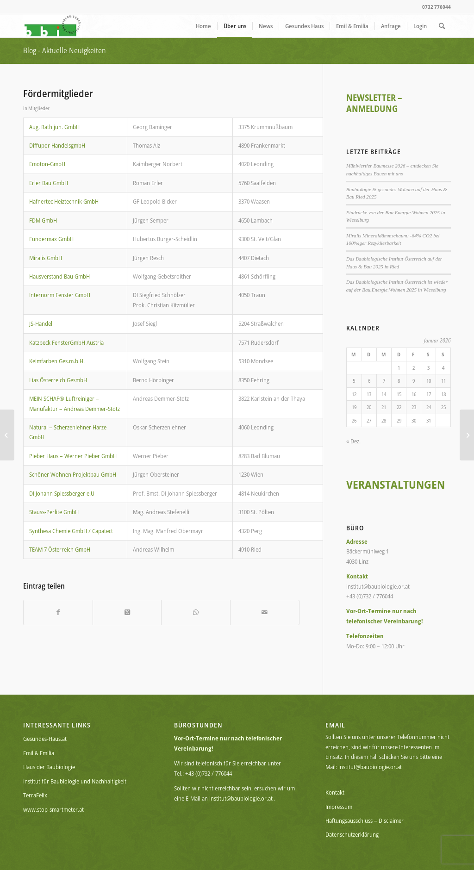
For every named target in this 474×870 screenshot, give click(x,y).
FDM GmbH (43, 220)
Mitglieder (39, 108)
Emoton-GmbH (47, 164)
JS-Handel (40, 323)
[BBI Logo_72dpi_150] (52, 25)
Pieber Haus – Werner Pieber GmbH (73, 456)
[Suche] (442, 25)
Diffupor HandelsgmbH (57, 145)
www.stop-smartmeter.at (53, 809)
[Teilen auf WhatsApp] (196, 612)
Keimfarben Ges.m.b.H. (57, 361)
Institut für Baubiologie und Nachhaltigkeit (74, 781)
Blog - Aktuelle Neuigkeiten (64, 50)
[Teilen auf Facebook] (58, 612)
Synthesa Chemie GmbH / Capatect (71, 531)
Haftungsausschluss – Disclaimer (364, 820)
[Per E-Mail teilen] (265, 612)
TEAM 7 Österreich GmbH (59, 549)
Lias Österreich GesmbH (58, 380)
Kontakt (334, 792)
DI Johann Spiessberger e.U (61, 493)
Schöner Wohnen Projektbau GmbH (72, 474)
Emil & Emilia (38, 753)
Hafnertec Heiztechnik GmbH (64, 201)
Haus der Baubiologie (49, 767)
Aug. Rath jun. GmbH (54, 127)
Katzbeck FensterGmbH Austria (66, 342)
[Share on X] (127, 612)
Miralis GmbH (45, 258)
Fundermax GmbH (51, 239)
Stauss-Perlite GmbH (54, 512)
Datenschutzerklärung (352, 834)
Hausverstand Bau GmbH (59, 276)
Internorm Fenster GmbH (59, 295)
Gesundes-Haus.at (45, 738)
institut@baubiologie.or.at (241, 798)
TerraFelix (35, 795)
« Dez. (353, 441)
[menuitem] (203, 25)
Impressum (338, 806)
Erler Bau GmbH (48, 183)
